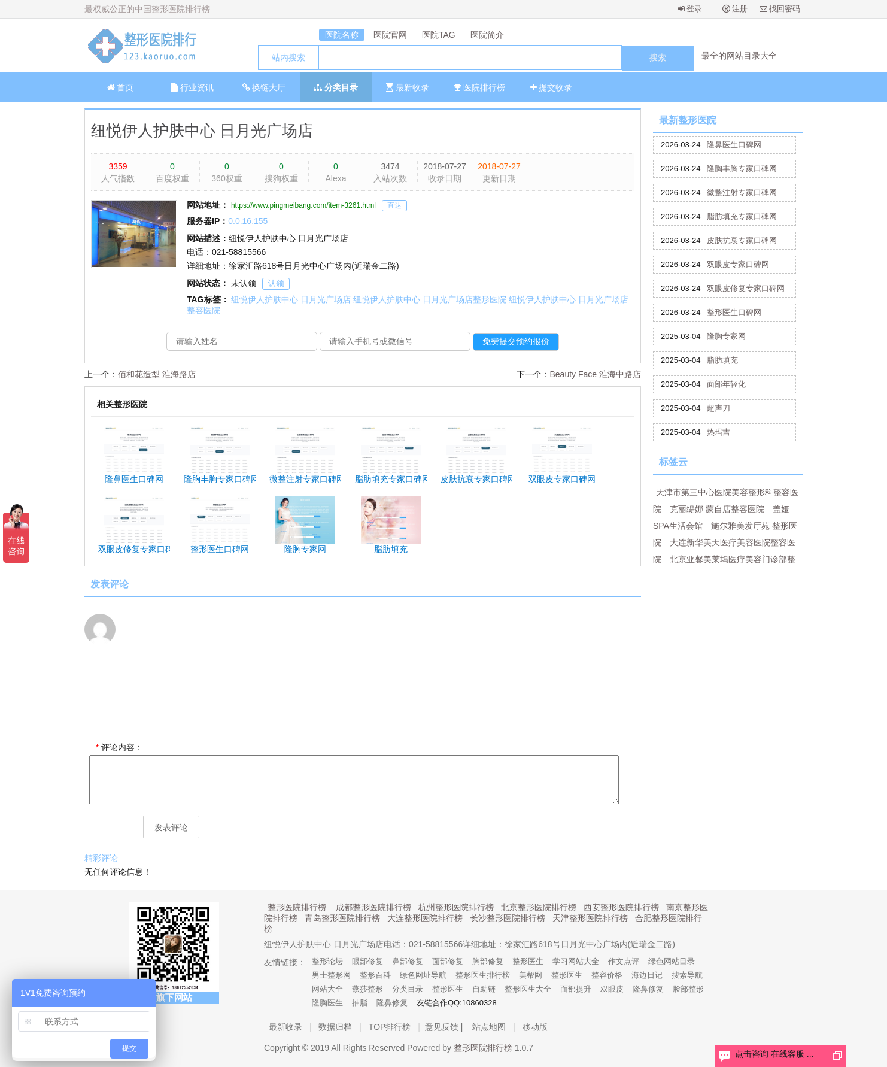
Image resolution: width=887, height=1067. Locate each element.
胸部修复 (487, 961)
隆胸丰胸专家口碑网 (742, 168)
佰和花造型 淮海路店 (157, 374)
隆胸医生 (327, 1002)
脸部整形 (688, 988)
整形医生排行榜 (482, 975)
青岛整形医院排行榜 (342, 918)
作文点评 (623, 961)
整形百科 (375, 975)
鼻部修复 (407, 961)
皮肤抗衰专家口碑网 (742, 240)
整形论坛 (327, 961)
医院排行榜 (480, 87)
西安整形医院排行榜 (621, 907)
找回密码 (780, 8)
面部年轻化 (726, 384)
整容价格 (606, 975)
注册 (735, 8)
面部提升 (575, 988)
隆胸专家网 (726, 336)
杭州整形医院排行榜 (456, 907)
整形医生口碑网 (734, 312)
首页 (120, 87)
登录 (690, 8)
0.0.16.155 (248, 221)
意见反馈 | (444, 1027)
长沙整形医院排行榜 (507, 918)
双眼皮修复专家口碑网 (746, 288)
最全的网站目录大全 (739, 55)
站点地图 (489, 1027)
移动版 (535, 1027)
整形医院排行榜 (297, 907)
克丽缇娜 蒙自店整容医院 (717, 509)
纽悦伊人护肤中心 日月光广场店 (202, 131)
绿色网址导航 (423, 975)
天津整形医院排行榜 (590, 918)
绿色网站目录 (671, 961)
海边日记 (647, 975)
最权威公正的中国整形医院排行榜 (147, 9)
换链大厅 (264, 87)
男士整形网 (331, 975)
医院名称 (342, 35)
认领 (276, 283)
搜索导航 (687, 975)
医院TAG (438, 35)
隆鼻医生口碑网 (734, 144)
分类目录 (336, 87)
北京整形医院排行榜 (538, 907)
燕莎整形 (367, 988)
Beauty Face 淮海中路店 (596, 374)
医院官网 (390, 35)
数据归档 (335, 1027)
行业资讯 (192, 87)
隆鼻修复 (648, 988)
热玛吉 (718, 432)
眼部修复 (367, 961)
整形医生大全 (528, 988)
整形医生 (527, 961)
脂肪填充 (722, 360)
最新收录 (407, 87)
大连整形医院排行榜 (425, 918)
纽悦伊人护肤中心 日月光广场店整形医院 (429, 299)
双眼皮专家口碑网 (738, 264)
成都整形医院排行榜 (373, 907)
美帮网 (530, 975)
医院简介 (487, 35)
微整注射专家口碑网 (742, 192)
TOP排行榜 (390, 1027)
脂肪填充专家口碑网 (742, 216)
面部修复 (447, 961)
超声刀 (718, 408)
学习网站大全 (575, 961)
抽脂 (359, 1002)
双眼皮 (612, 988)
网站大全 (327, 988)
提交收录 (551, 87)
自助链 (484, 988)
